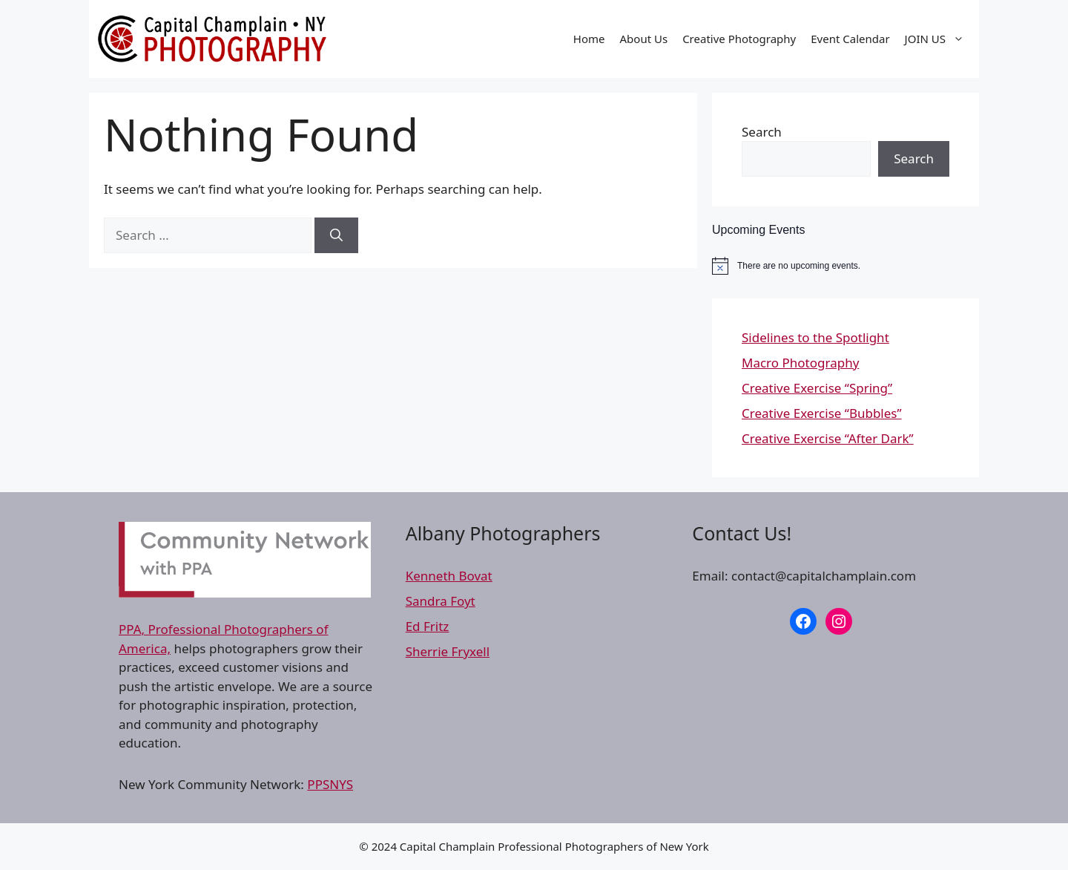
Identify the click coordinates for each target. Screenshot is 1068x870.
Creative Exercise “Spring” (817, 387)
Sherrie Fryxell (448, 651)
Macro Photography (800, 362)
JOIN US (938, 38)
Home (589, 38)
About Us (644, 38)
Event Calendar (850, 38)
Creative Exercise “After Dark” (828, 438)
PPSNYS (330, 784)
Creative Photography (739, 38)
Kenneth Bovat (449, 575)
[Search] (336, 235)
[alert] (845, 266)
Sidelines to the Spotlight (815, 337)
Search (762, 131)
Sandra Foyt (440, 600)
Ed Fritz (427, 626)
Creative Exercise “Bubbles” (822, 413)
